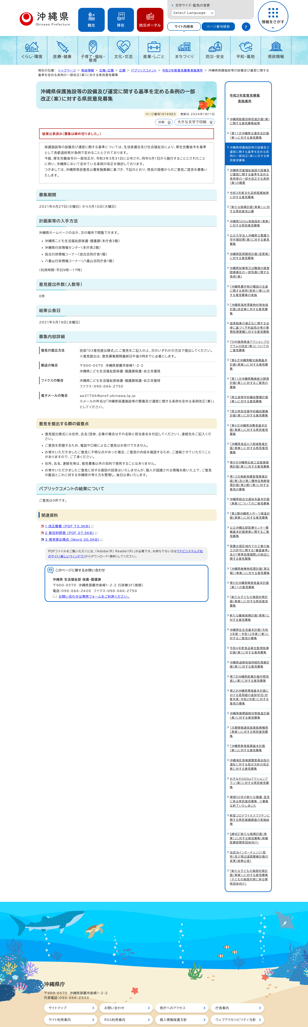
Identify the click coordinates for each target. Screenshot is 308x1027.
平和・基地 (245, 56)
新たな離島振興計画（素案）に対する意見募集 (250, 604)
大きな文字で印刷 (192, 122)
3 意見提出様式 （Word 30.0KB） (74, 539)
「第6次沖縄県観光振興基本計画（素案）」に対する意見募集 (249, 351)
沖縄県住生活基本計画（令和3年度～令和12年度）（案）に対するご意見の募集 (249, 621)
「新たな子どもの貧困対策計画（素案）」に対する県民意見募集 (249, 588)
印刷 (161, 122)
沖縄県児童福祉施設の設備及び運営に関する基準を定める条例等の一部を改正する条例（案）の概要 (250, 164)
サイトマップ (58, 995)
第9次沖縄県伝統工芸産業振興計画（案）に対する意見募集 (250, 451)
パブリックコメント (144, 70)
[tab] (184, 26)
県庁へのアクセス (173, 995)
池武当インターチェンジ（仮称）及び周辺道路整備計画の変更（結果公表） (249, 843)
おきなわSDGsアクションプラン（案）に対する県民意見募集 (249, 770)
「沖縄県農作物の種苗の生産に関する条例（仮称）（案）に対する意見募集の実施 (250, 278)
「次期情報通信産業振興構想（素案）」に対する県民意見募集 (249, 719)
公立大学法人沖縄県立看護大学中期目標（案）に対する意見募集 (250, 226)
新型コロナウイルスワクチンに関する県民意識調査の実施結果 (250, 807)
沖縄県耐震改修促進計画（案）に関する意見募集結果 (250, 108)
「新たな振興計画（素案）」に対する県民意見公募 (250, 196)
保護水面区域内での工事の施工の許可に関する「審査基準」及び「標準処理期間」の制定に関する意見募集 (250, 539)
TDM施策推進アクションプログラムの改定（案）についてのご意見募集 (249, 333)
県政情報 (276, 56)
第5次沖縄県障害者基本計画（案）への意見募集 (249, 572)
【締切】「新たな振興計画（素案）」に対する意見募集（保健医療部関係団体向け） (249, 825)
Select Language (189, 12)
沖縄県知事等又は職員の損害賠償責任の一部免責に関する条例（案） (250, 259)
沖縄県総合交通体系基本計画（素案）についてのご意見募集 (250, 488)
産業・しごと (154, 56)
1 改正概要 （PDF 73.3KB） (69, 526)
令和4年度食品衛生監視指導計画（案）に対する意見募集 (249, 637)
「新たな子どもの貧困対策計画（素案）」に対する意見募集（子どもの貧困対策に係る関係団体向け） (249, 864)
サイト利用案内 (60, 1007)
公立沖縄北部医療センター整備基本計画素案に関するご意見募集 (249, 519)
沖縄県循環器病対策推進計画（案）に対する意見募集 (250, 702)
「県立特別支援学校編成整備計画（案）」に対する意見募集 (249, 400)
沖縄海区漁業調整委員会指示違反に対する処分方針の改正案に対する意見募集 (250, 751)
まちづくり (184, 56)
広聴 (122, 70)
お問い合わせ (114, 995)
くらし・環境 (31, 56)
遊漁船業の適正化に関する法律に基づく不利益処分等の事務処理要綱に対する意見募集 (249, 314)
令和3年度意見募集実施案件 (182, 70)
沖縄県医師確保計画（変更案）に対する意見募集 (250, 243)
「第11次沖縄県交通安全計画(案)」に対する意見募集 (249, 122)
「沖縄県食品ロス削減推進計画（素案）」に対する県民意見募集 (249, 435)
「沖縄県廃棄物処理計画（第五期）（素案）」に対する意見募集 (250, 558)
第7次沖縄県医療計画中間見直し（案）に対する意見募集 (249, 665)
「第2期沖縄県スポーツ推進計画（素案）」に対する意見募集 (250, 502)
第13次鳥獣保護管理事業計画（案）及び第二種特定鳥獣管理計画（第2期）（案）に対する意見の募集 (250, 470)
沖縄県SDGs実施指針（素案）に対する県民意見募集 (250, 210)
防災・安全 (215, 56)
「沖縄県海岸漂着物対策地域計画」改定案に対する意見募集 (249, 296)
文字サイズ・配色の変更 (192, 5)
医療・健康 (62, 56)
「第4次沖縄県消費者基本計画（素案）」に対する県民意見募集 (249, 417)
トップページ (67, 70)
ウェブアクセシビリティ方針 (235, 1007)
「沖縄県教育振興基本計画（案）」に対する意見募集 (247, 735)
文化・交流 (123, 56)
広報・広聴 (106, 70)
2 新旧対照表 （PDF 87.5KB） (71, 532)
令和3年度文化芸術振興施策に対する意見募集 (249, 182)
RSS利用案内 (114, 1007)
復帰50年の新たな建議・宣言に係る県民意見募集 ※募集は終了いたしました (250, 788)
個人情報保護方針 (173, 1007)
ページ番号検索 (218, 26)
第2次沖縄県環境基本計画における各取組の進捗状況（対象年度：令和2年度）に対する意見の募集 (249, 684)
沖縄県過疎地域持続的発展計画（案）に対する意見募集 (250, 651)
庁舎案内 (222, 995)
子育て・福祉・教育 (93, 58)
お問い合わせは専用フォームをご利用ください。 (94, 596)
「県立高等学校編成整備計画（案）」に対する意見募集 (249, 386)
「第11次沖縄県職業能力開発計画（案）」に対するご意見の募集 (249, 370)
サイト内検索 (184, 26)
